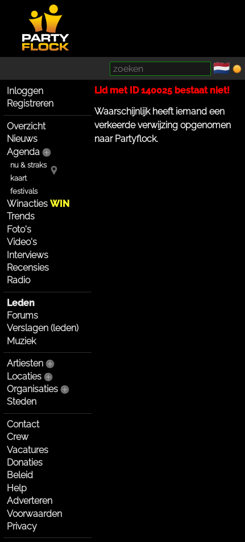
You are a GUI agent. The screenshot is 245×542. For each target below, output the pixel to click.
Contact (23, 424)
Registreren (30, 103)
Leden (21, 303)
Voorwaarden (34, 513)
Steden (21, 401)
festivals (24, 191)
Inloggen (25, 90)
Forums (22, 315)
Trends (21, 216)
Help (17, 488)
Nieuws (22, 138)
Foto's (19, 229)
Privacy (22, 526)
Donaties (25, 462)
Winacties (38, 203)
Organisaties (32, 389)
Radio (18, 280)
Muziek (21, 341)
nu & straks (28, 165)
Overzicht (26, 126)
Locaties (24, 376)
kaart (18, 178)
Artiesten (25, 363)
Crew (17, 436)
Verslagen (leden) (42, 328)
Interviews (27, 255)
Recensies (28, 267)
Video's (22, 242)
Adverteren (29, 500)
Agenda (23, 151)
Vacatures (27, 450)
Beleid (20, 475)
